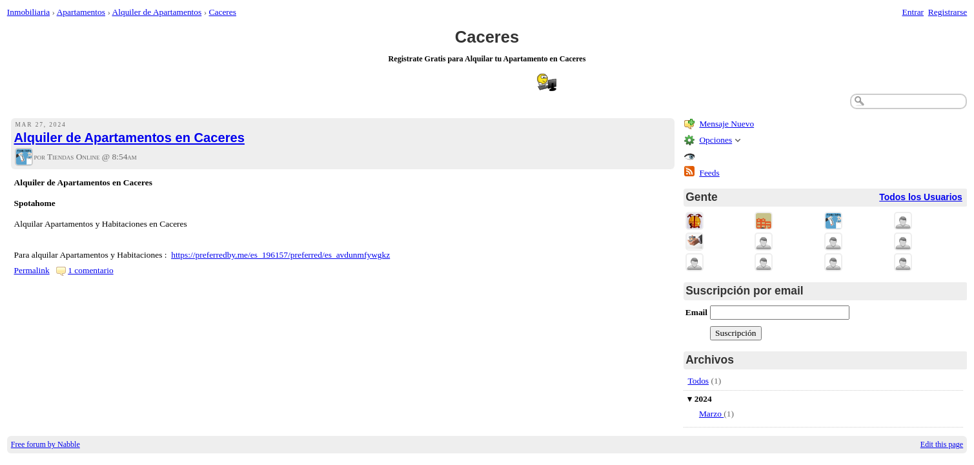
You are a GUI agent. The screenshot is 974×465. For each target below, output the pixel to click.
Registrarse (947, 12)
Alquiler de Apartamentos (156, 12)
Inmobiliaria (28, 12)
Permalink (32, 270)
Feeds (709, 173)
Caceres (223, 12)
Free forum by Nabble (45, 444)
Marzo (711, 413)
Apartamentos (81, 12)
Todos (698, 381)
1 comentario (91, 270)
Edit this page (941, 444)
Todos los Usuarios (920, 197)
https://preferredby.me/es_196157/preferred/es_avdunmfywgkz (280, 255)
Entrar (913, 12)
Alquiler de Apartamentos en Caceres (129, 137)
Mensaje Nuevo (726, 124)
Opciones (715, 140)
